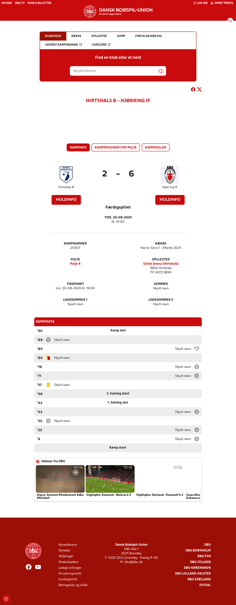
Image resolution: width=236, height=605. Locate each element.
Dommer (161, 284)
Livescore (101, 44)
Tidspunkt (75, 284)
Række (160, 243)
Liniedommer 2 (160, 300)
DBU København (197, 567)
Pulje (75, 259)
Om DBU (6, 3)
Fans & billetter (39, 3)
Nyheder (64, 550)
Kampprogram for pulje (116, 147)
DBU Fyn (204, 556)
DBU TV (20, 3)
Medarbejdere (68, 562)
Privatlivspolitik (70, 573)
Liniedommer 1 (75, 300)
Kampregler (155, 147)
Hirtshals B (66, 187)
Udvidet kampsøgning (63, 44)
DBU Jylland (200, 562)
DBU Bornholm (198, 550)
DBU (207, 544)
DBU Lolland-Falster (193, 573)
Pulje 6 (75, 263)
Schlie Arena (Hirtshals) (161, 263)
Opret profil (222, 3)
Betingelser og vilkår (73, 585)
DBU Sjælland (199, 579)
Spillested (161, 259)
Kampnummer (75, 243)
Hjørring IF (170, 187)
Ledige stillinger (70, 567)
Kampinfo (78, 147)
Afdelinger (66, 556)
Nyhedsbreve (68, 544)
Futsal (205, 585)
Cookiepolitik (68, 579)
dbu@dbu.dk (133, 562)
